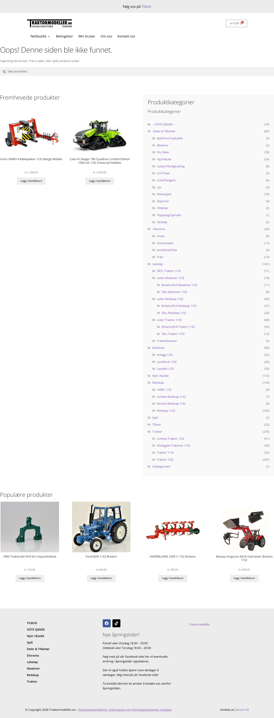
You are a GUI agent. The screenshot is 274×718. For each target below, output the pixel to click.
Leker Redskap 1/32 (170, 299)
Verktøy (162, 222)
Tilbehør (162, 208)
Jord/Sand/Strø (167, 250)
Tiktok (146, 6)
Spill (155, 418)
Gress (161, 236)
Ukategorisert (161, 466)
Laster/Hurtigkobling (171, 166)
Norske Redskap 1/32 (171, 404)
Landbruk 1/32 (167, 362)
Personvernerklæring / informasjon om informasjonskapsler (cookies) (125, 710)
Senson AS (242, 710)
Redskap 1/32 (166, 411)
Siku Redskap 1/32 (174, 313)
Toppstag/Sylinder (169, 215)
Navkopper (164, 194)
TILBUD (32, 623)
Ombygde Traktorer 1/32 (173, 445)
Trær (160, 257)
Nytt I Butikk (160, 376)
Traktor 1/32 (165, 460)
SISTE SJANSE (36, 629)
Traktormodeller (199, 624)
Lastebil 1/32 (165, 369)
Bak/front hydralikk (170, 138)
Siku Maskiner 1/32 (174, 292)
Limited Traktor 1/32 (170, 439)
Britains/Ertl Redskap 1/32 (179, 306)
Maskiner (158, 348)
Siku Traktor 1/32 (173, 334)
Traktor (157, 432)
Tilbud (156, 424)
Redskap (158, 383)
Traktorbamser (167, 341)
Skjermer (163, 201)
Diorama (33, 655)
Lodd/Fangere (166, 180)
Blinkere (162, 145)
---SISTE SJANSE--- (163, 124)
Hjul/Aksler (164, 159)
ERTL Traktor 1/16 (169, 271)
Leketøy (157, 264)
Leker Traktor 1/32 (169, 320)
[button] (40, 36)
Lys (159, 187)
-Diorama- (159, 229)
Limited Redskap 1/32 (171, 397)
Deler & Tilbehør (38, 649)
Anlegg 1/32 (165, 355)
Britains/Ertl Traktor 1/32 (178, 327)
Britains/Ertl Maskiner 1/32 (179, 285)
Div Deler (163, 152)
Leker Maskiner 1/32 (170, 278)
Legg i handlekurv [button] (31, 181)
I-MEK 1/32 (164, 390)
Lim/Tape (163, 173)
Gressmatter (165, 243)
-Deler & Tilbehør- (164, 131)
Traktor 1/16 (165, 453)
